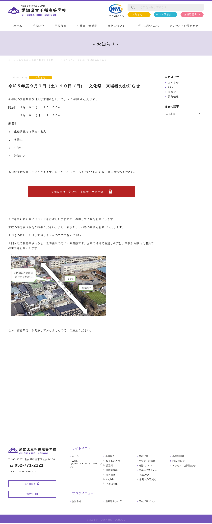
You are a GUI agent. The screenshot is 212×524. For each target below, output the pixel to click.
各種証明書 (190, 14)
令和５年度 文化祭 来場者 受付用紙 (78, 192)
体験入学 (144, 475)
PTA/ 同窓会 (178, 461)
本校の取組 (112, 484)
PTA (170, 87)
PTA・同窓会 (164, 14)
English (30, 484)
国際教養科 (112, 470)
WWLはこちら (116, 10)
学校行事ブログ (147, 502)
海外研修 (110, 475)
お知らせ (137, 14)
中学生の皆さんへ (147, 25)
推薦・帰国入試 (148, 480)
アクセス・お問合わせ (184, 25)
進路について (116, 25)
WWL (30, 494)
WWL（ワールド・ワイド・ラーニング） (86, 464)
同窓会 (172, 91)
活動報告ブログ (114, 502)
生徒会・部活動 (87, 25)
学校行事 (60, 25)
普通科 (109, 466)
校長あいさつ (113, 461)
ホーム (17, 25)
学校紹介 (38, 25)
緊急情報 (173, 96)
